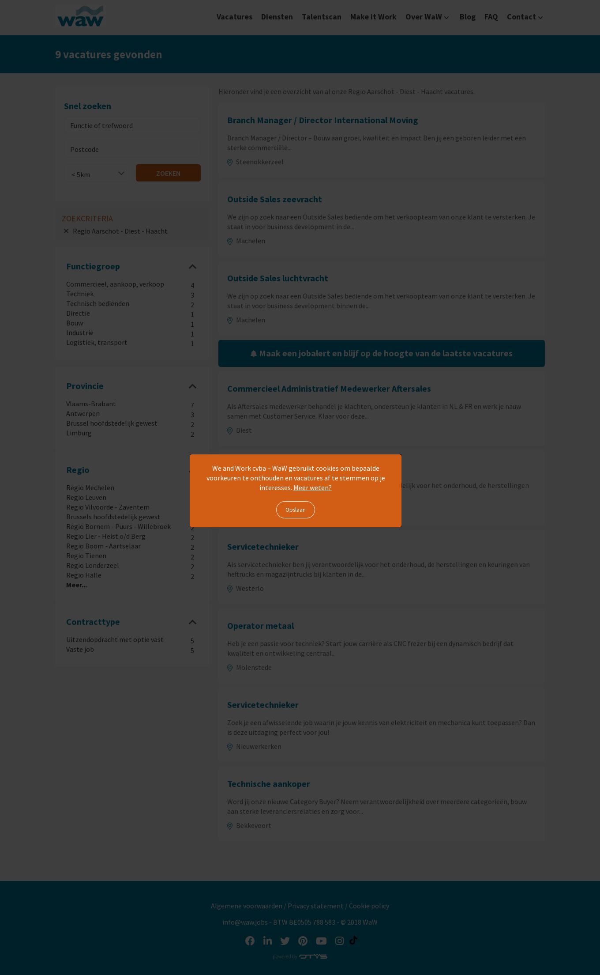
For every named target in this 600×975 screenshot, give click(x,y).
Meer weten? (312, 487)
